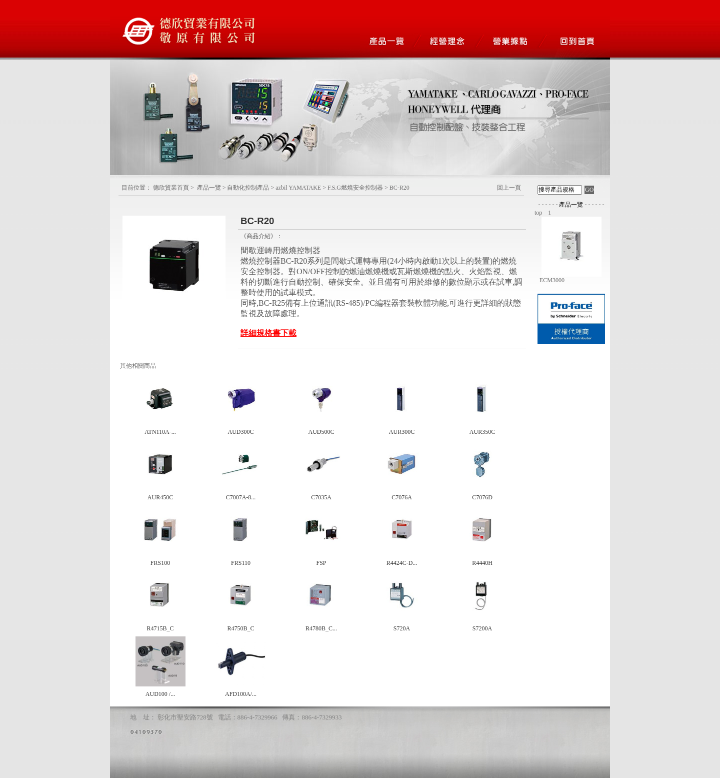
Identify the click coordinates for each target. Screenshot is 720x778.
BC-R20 (400, 187)
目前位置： (137, 187)
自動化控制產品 (248, 187)
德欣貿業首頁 (171, 187)
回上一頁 (509, 187)
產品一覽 (209, 187)
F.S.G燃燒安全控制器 (355, 187)
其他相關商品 (138, 365)
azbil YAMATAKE (298, 187)
